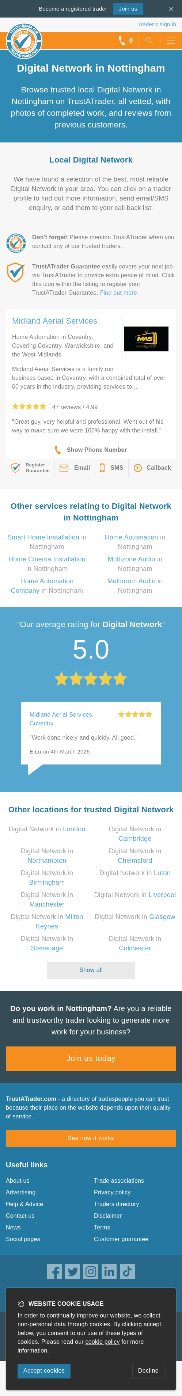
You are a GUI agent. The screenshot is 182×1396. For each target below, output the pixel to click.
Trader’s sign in (157, 24)
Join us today (91, 1058)
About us (18, 1181)
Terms (102, 1227)
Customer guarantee (121, 1239)
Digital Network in (46, 829)
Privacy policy (112, 1192)
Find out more (118, 293)
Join (128, 8)
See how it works (91, 1138)
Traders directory (116, 1204)
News (13, 1227)
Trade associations (119, 1181)
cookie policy (103, 1342)
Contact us (20, 1216)
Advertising (20, 1192)
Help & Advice (24, 1204)
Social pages (23, 1239)
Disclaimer (108, 1216)
